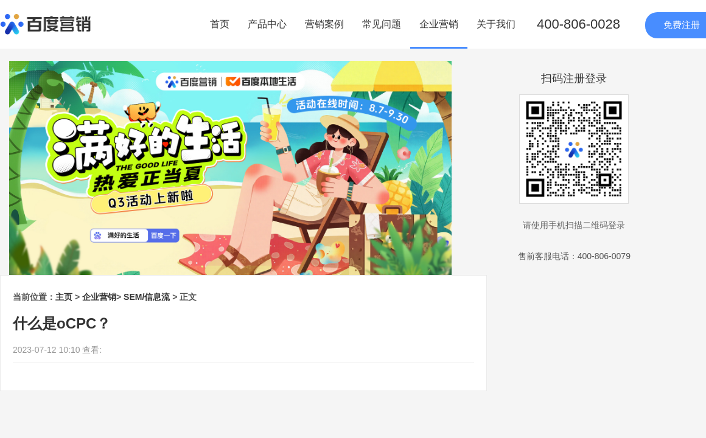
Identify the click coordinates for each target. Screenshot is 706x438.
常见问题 (381, 24)
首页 (219, 24)
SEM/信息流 (147, 297)
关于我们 (496, 24)
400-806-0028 (578, 24)
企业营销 (438, 24)
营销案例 (324, 24)
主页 (63, 297)
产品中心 (267, 24)
